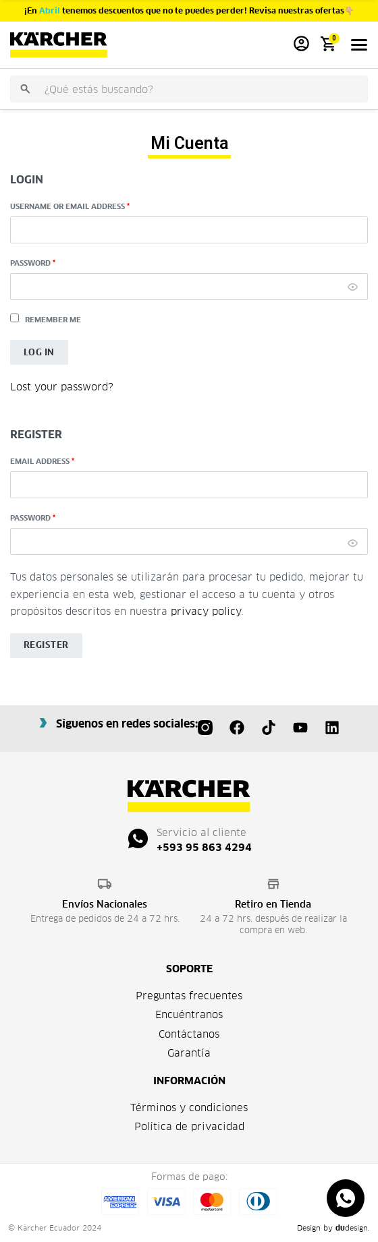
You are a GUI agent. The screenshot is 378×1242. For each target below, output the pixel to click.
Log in (39, 352)
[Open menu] (359, 44)
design (351, 1228)
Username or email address (70, 206)
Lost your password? (61, 386)
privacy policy (206, 611)
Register (46, 645)
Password (32, 263)
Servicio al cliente (201, 832)
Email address (42, 461)
